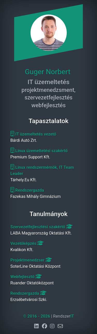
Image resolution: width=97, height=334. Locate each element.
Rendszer (63, 316)
